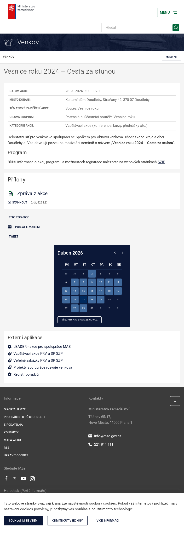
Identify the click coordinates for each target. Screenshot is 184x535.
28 (74, 308)
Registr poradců (26, 374)
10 (100, 282)
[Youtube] (23, 479)
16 (92, 291)
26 (117, 299)
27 (66, 308)
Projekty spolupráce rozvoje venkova (42, 367)
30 (92, 308)
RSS (6, 447)
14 (74, 291)
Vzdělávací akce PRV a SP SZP (38, 353)
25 (109, 299)
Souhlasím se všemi (23, 520)
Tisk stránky (19, 217)
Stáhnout (17, 203)
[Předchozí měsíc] (115, 253)
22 (83, 299)
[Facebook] (6, 479)
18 (109, 291)
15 (83, 291)
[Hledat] (141, 27)
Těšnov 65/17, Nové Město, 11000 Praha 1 (110, 420)
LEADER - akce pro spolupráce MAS (42, 346)
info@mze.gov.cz (104, 436)
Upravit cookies (16, 455)
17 (100, 291)
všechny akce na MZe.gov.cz (80, 319)
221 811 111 (100, 444)
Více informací (108, 520)
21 (74, 299)
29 (83, 308)
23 (92, 299)
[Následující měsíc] (122, 253)
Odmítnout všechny (67, 520)
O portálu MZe (15, 409)
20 (66, 299)
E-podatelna (13, 424)
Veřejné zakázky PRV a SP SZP (38, 360)
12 (117, 282)
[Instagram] (32, 479)
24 (100, 299)
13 (66, 291)
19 (117, 291)
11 (109, 282)
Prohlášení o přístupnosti (24, 417)
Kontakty (11, 432)
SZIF (161, 162)
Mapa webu (12, 440)
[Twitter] (14, 479)
